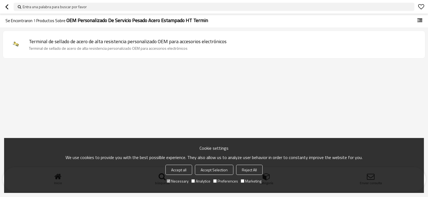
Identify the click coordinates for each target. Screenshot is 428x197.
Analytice (200, 181)
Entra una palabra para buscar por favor (55, 7)
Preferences (225, 181)
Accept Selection (214, 170)
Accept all (178, 170)
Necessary (178, 181)
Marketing (251, 181)
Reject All (249, 170)
